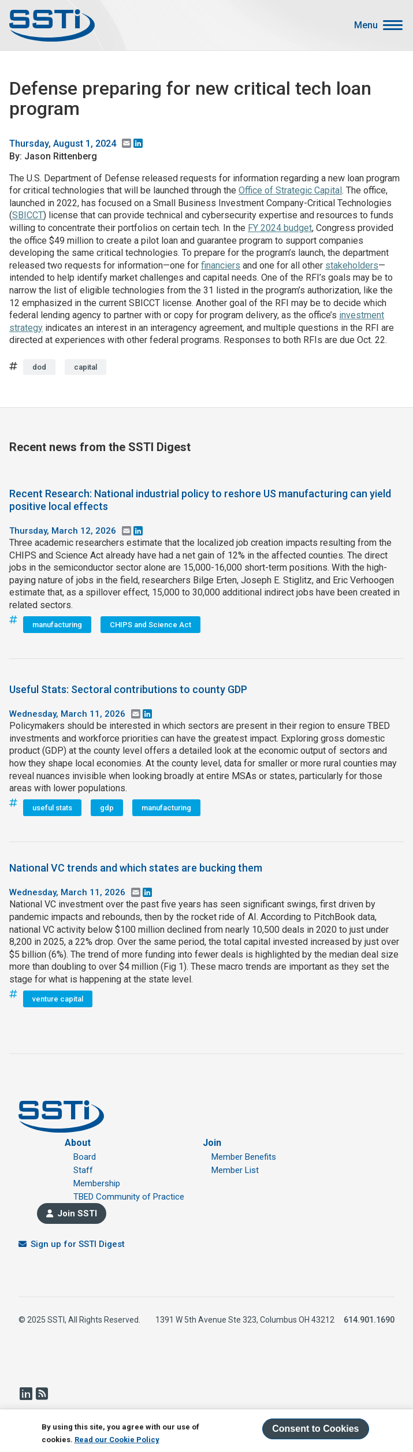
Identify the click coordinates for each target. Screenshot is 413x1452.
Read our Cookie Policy (117, 1439)
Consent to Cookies (315, 1429)
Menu (366, 25)
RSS (42, 1394)
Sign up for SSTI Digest (78, 1244)
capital (85, 367)
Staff (83, 1170)
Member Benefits (243, 1157)
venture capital (57, 999)
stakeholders (351, 265)
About (78, 1142)
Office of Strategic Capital (290, 190)
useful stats (52, 807)
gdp (107, 807)
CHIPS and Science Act (150, 624)
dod (39, 367)
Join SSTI (77, 1213)
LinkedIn (25, 1394)
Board (84, 1157)
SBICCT (27, 215)
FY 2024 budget (280, 227)
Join (212, 1142)
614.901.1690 (369, 1319)
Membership (96, 1183)
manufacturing (57, 624)
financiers (220, 265)
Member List (235, 1170)
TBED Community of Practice (128, 1197)
